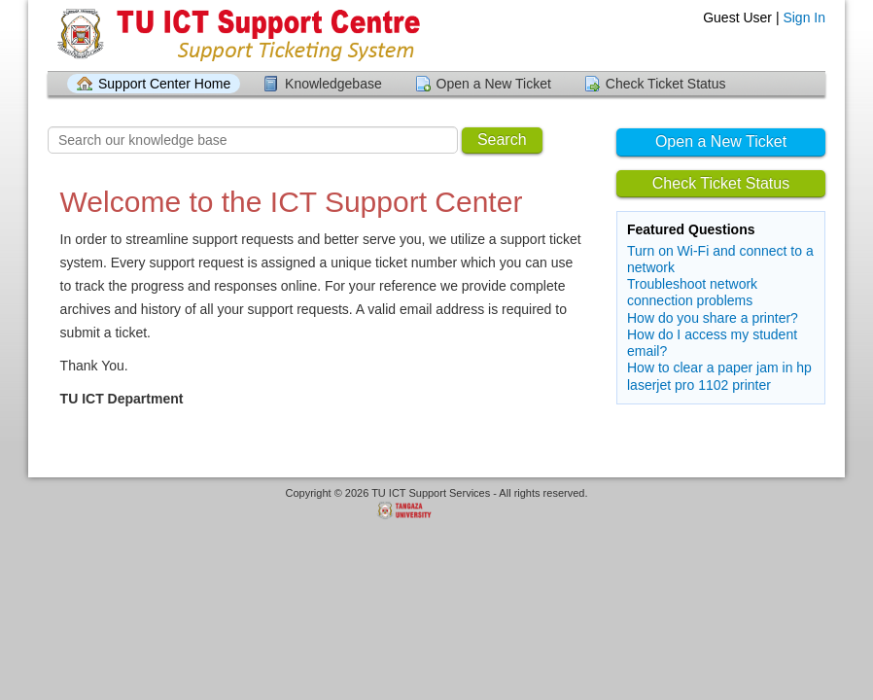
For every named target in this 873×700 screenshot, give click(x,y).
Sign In (804, 17)
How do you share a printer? (712, 318)
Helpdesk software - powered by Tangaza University (436, 512)
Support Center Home (164, 83)
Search (502, 139)
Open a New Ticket (493, 83)
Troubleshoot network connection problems (692, 292)
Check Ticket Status (666, 83)
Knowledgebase (333, 83)
